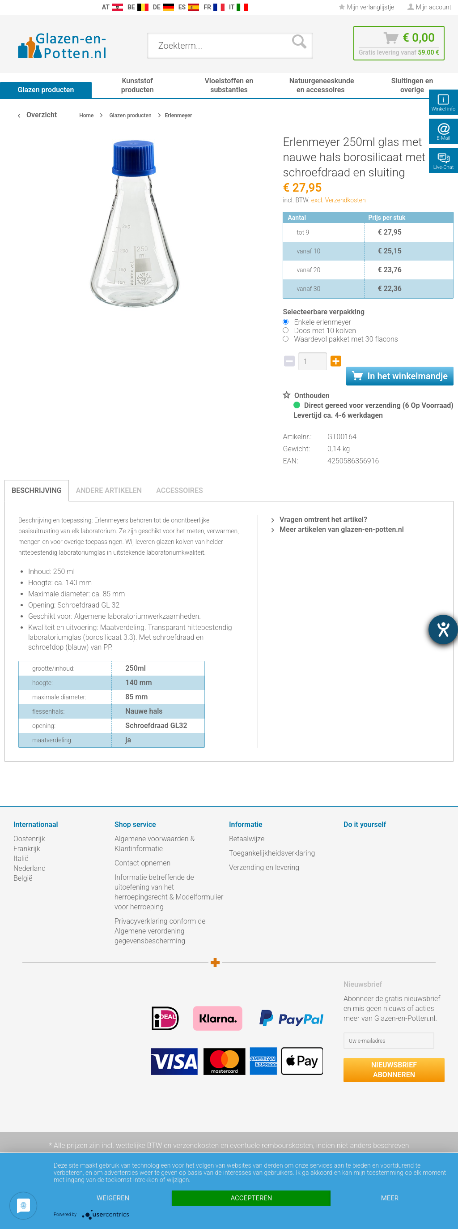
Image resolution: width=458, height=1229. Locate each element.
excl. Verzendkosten (338, 200)
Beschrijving (37, 490)
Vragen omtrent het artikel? (319, 519)
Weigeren (113, 1198)
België (22, 878)
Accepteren (251, 1198)
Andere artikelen (109, 490)
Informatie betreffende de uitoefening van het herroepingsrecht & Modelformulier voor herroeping (168, 892)
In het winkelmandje (400, 376)
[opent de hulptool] (443, 629)
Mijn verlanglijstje (366, 7)
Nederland (29, 868)
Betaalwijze (246, 839)
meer (390, 1198)
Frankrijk (26, 848)
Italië (20, 858)
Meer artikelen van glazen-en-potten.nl (337, 529)
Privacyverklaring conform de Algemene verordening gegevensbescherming (160, 931)
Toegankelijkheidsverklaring (272, 853)
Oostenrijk (29, 839)
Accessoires (179, 490)
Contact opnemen (142, 863)
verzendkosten (196, 1145)
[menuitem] (9, 7)
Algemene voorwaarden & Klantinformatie (154, 844)
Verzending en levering (264, 867)
